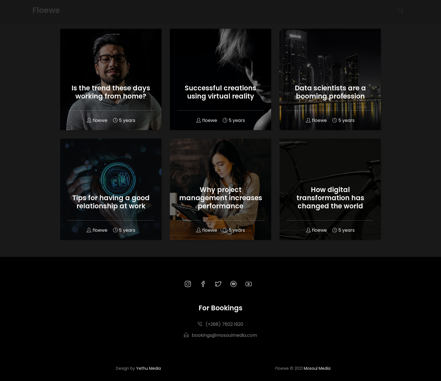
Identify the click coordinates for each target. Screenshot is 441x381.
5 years (124, 120)
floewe (97, 120)
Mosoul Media (317, 368)
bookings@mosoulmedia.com (220, 335)
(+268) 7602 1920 (220, 324)
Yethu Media (148, 368)
